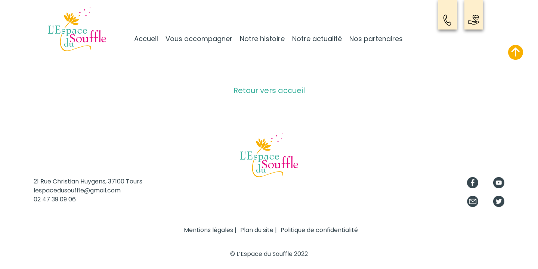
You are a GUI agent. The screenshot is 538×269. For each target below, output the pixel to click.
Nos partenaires (376, 38)
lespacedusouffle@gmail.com (77, 190)
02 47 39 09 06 (55, 199)
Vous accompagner (199, 38)
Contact (447, 20)
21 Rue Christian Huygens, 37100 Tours (88, 181)
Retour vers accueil (269, 90)
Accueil (146, 38)
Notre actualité (317, 38)
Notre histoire (262, 38)
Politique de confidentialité (319, 230)
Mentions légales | (210, 230)
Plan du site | (258, 230)
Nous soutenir (473, 20)
